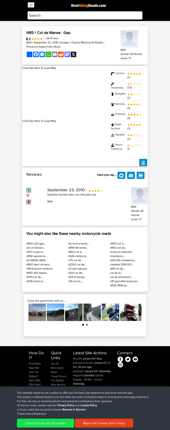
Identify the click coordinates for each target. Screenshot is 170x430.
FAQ (31, 405)
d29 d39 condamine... (123, 260)
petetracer (79, 371)
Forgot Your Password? (35, 391)
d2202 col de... (77, 264)
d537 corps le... (35, 252)
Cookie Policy (93, 422)
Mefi (29, 42)
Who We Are (58, 384)
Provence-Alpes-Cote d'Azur (43, 47)
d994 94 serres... (78, 248)
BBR (93, 358)
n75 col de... (75, 260)
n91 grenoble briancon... (124, 281)
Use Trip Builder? (34, 374)
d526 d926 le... (119, 285)
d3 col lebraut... (35, 248)
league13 (78, 375)
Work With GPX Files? (35, 382)
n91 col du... (75, 281)
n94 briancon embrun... (40, 269)
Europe (64, 42)
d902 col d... (75, 252)
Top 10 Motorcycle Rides (57, 368)
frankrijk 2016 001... (122, 264)
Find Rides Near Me (35, 366)
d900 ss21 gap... (36, 244)
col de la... (116, 273)
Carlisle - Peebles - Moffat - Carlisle (89, 377)
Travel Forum (58, 376)
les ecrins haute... (79, 244)
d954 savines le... (36, 256)
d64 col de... (117, 269)
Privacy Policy (75, 422)
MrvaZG (78, 358)
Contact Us (57, 389)
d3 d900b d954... (36, 260)
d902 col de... (118, 248)
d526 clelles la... (78, 256)
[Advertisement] (64, 94)
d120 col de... (76, 273)
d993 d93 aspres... (37, 273)
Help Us (55, 393)
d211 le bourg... (77, 277)
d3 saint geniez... (78, 269)
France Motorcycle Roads (87, 42)
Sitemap (61, 422)
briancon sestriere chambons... (121, 254)
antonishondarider (83, 363)
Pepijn (77, 400)
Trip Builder (57, 380)
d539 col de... (34, 277)
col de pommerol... (121, 277)
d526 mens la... (35, 281)
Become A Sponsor (35, 399)
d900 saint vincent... (38, 264)
